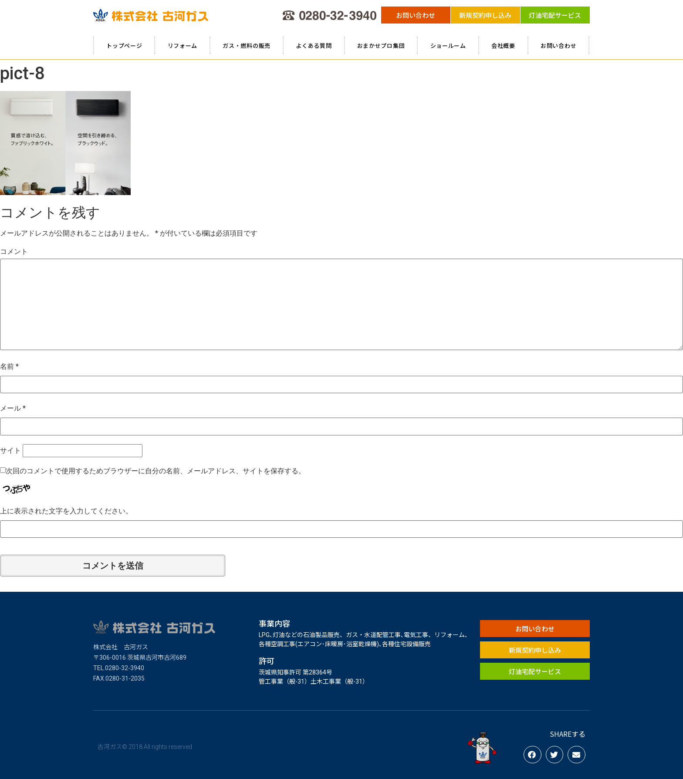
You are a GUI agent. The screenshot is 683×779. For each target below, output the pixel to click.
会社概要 (503, 45)
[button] (415, 15)
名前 (9, 366)
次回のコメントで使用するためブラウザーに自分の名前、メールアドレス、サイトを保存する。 (155, 471)
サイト (10, 450)
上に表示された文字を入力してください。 (66, 511)
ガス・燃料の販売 (246, 45)
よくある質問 (313, 45)
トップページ (124, 45)
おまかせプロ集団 (381, 45)
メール (13, 408)
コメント (14, 251)
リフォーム (183, 45)
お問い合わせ (558, 45)
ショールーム (448, 45)
